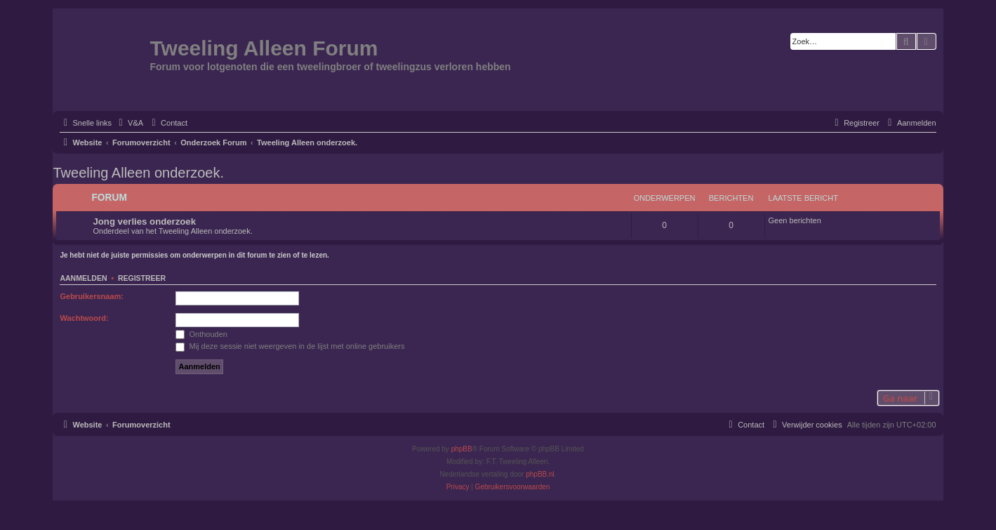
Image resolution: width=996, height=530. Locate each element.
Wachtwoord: (84, 318)
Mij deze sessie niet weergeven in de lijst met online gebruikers (289, 346)
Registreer (142, 278)
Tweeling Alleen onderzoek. (138, 172)
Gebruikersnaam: (91, 296)
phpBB (461, 449)
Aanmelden (83, 278)
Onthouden (201, 334)
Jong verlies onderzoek (144, 221)
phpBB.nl (540, 474)
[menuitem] (129, 122)
